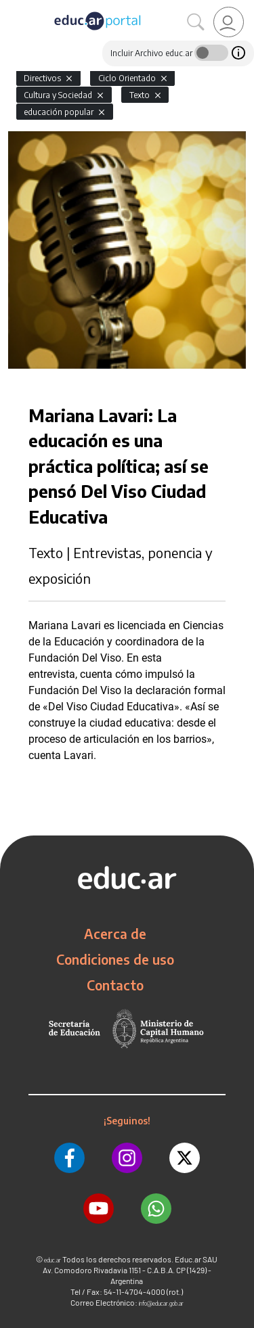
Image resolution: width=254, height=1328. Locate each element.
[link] (228, 22)
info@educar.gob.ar (161, 1303)
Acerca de (115, 933)
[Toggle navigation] (12, 7)
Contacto (115, 985)
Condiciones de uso (115, 959)
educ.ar (52, 1260)
